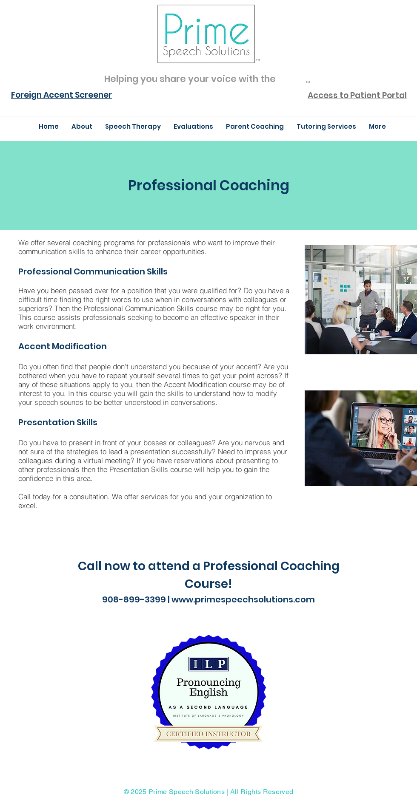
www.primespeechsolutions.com (243, 599)
